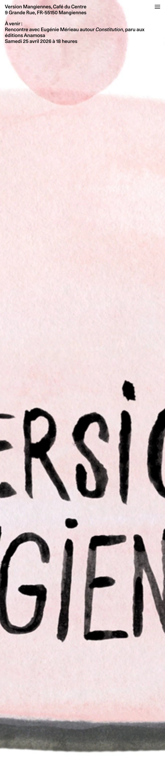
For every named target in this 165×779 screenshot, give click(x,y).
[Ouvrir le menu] (157, 6)
